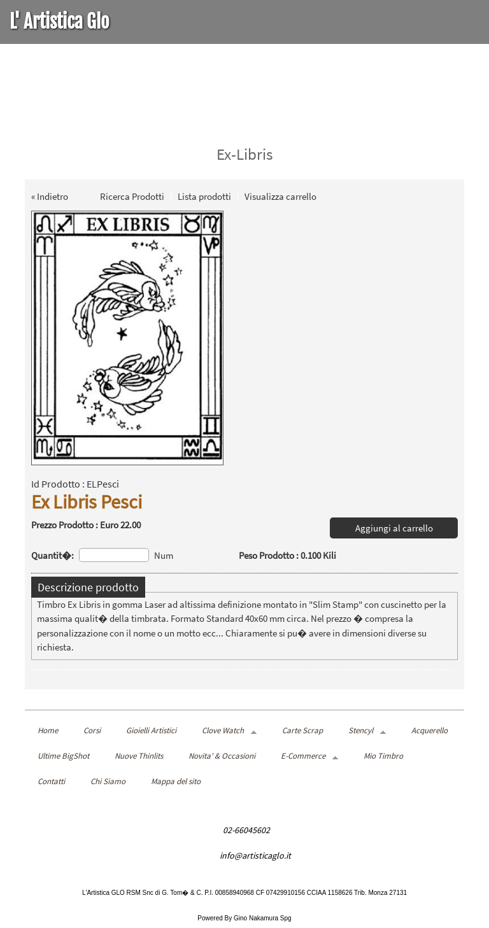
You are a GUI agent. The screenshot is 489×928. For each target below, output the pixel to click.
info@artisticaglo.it (255, 855)
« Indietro (49, 196)
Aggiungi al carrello (394, 528)
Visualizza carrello (280, 196)
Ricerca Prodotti (132, 196)
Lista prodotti (204, 196)
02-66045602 (246, 830)
